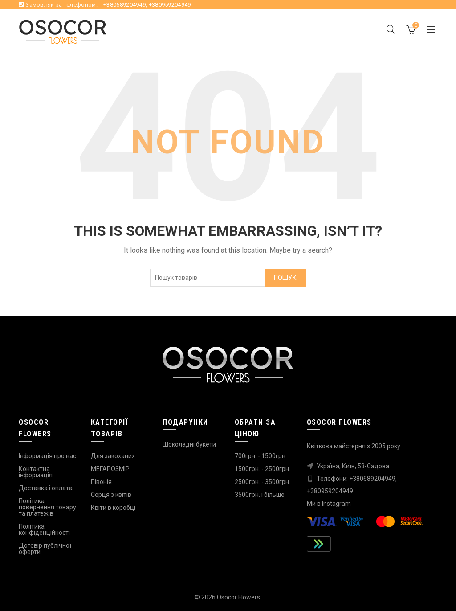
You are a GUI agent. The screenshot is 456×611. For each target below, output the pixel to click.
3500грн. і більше (260, 494)
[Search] (391, 30)
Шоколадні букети (189, 444)
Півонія (101, 481)
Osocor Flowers (238, 597)
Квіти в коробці (113, 507)
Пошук (285, 279)
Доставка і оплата (46, 488)
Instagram (336, 503)
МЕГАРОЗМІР (110, 468)
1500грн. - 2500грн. (262, 468)
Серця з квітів (111, 494)
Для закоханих (113, 455)
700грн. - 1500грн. (261, 455)
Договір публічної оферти (45, 548)
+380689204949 (124, 4)
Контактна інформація (36, 472)
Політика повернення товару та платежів (47, 507)
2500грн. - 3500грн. (262, 481)
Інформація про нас (47, 455)
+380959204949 (170, 4)
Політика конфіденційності (44, 529)
